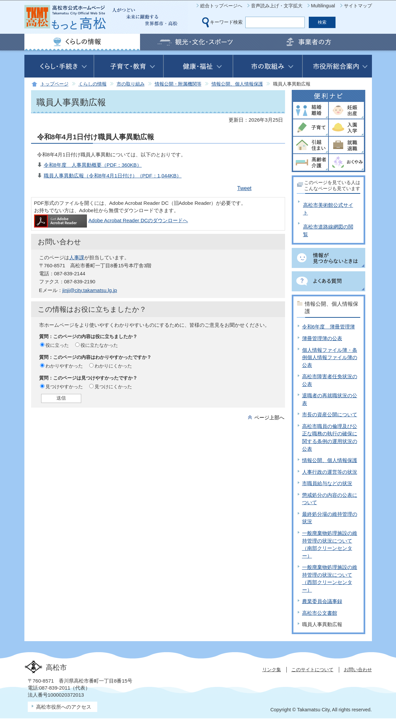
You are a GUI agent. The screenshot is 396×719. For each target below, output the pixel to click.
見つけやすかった (64, 386)
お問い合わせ (358, 669)
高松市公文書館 (319, 613)
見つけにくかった (113, 386)
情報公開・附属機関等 (178, 84)
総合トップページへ (221, 5)
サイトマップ (358, 5)
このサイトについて (312, 669)
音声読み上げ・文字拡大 (276, 5)
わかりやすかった (64, 366)
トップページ (54, 84)
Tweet (244, 188)
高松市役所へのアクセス (63, 707)
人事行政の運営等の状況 (329, 472)
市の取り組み (131, 84)
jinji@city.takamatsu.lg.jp (89, 290)
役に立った (57, 345)
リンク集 (271, 669)
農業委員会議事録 (322, 601)
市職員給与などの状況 (327, 483)
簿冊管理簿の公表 (322, 338)
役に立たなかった (99, 345)
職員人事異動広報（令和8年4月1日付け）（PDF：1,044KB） (113, 175)
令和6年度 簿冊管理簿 (328, 326)
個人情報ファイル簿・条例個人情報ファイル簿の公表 (329, 357)
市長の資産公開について (329, 414)
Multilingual (323, 5)
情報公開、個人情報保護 (237, 84)
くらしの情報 (93, 84)
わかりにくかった (113, 366)
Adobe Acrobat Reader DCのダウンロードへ (111, 220)
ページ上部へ (269, 417)
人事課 (76, 257)
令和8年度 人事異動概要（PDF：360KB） (93, 165)
